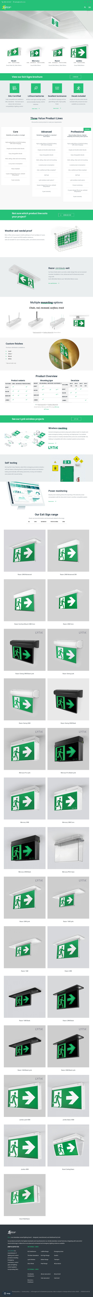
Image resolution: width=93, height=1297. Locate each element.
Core (35, 521)
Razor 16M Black (24, 1020)
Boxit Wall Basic (25, 1219)
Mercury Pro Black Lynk (68, 773)
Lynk (63, 521)
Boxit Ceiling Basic (68, 1169)
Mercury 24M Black (25, 872)
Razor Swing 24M (24, 723)
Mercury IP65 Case (68, 872)
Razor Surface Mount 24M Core (24, 624)
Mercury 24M (24, 822)
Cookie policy (25, 1291)
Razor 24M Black (68, 1020)
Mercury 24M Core (68, 822)
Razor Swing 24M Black (68, 723)
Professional (54, 521)
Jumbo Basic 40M (68, 1120)
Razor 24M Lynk (25, 921)
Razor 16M (24, 971)
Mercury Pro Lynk (24, 773)
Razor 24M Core (68, 624)
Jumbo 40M (25, 1169)
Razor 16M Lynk (68, 921)
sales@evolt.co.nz (19, 2)
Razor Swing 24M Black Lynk (24, 673)
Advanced (43, 521)
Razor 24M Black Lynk (68, 1070)
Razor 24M (68, 971)
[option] (68, 238)
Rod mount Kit (37, 332)
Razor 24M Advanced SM (68, 574)
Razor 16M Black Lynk (25, 1070)
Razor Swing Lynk (68, 673)
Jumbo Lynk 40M (24, 1120)
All (29, 521)
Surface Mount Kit (48, 332)
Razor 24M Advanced (25, 574)
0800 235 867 (6, 2)
